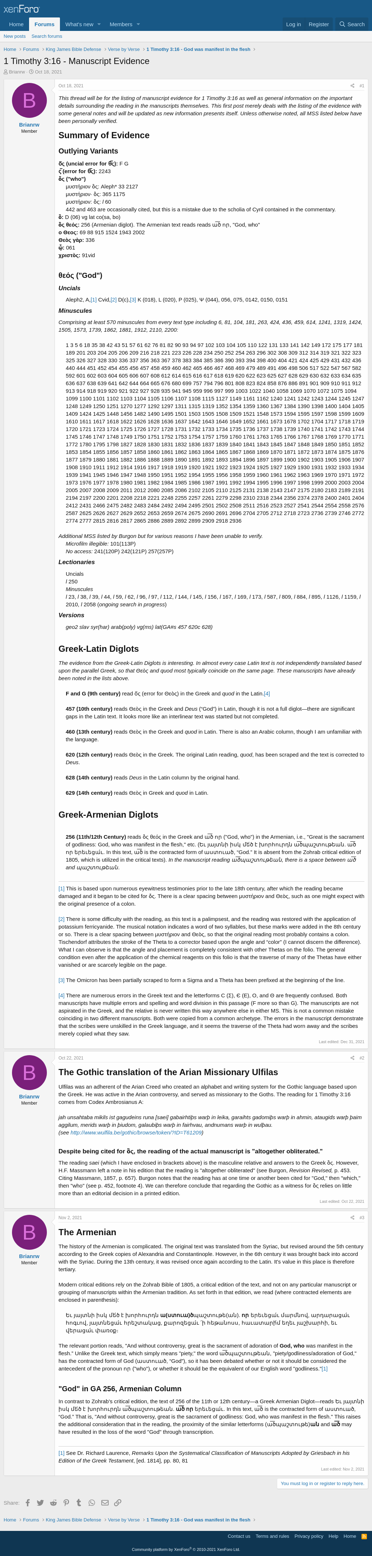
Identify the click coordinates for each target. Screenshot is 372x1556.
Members (121, 24)
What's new (79, 24)
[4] (267, 693)
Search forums (47, 36)
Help (334, 1536)
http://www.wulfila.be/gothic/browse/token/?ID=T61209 (136, 1132)
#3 (362, 1217)
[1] (93, 299)
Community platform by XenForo (186, 1549)
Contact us (239, 1536)
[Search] (351, 24)
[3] (133, 299)
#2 (362, 1058)
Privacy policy (309, 1536)
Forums (44, 24)
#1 (362, 85)
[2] (113, 299)
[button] (99, 24)
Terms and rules (272, 1536)
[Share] (352, 86)
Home (16, 24)
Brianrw (17, 72)
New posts (15, 36)
